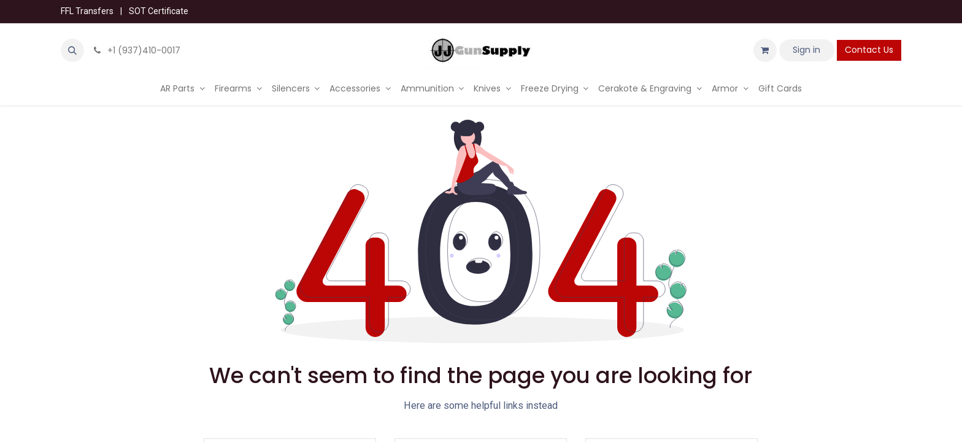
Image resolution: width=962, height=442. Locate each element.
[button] (72, 50)
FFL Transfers (87, 11)
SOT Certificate (158, 11)
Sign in (806, 50)
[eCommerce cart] (765, 50)
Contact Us (869, 50)
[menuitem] (182, 88)
